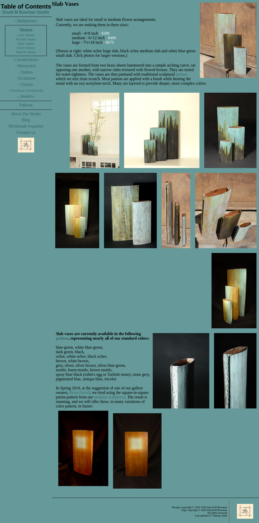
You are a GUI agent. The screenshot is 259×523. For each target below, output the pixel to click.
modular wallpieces (109, 397)
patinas (181, 74)
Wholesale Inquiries (25, 126)
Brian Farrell (79, 392)
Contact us (25, 132)
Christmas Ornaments (26, 90)
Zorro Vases (26, 48)
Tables (26, 72)
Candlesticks (26, 60)
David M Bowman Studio (26, 12)
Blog (26, 120)
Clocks (26, 84)
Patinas (25, 105)
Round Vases (26, 39)
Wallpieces (26, 21)
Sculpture (26, 78)
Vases (26, 29)
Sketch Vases (26, 52)
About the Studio (26, 114)
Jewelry (26, 96)
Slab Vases (26, 43)
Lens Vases (26, 35)
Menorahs (26, 66)
